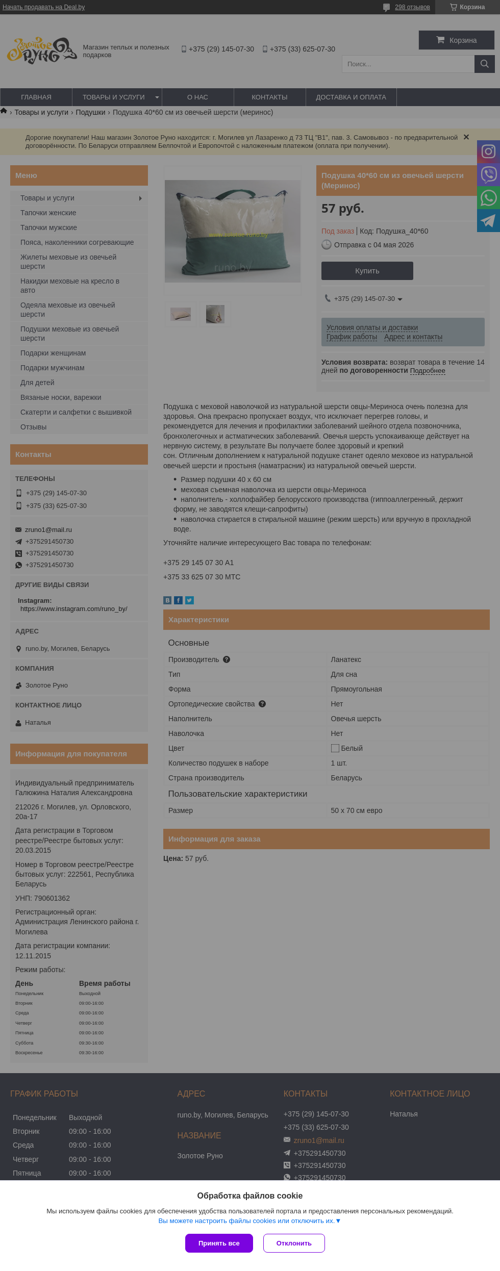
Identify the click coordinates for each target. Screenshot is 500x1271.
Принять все (219, 1243)
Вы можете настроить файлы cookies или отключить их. (246, 1221)
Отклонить (294, 1243)
